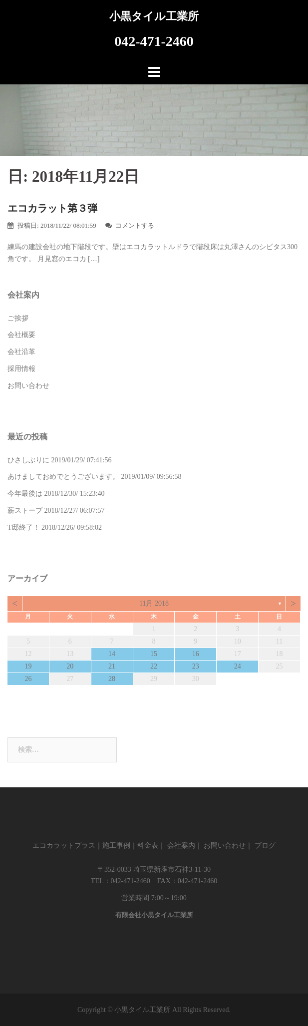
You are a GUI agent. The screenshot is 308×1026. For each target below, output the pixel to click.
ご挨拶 (17, 318)
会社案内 (181, 845)
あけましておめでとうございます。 (63, 476)
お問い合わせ (28, 385)
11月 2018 (154, 603)
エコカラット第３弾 (52, 208)
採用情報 (21, 368)
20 (69, 666)
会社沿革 (21, 351)
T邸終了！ (23, 527)
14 (111, 654)
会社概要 (21, 335)
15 (153, 654)
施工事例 (116, 845)
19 (27, 666)
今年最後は (24, 493)
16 (195, 654)
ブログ (265, 845)
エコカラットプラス (63, 845)
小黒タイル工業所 (154, 16)
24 (237, 666)
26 (27, 679)
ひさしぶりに (28, 460)
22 (153, 666)
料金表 (147, 845)
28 (111, 679)
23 (195, 666)
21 (111, 666)
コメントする (134, 225)
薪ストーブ (24, 510)
